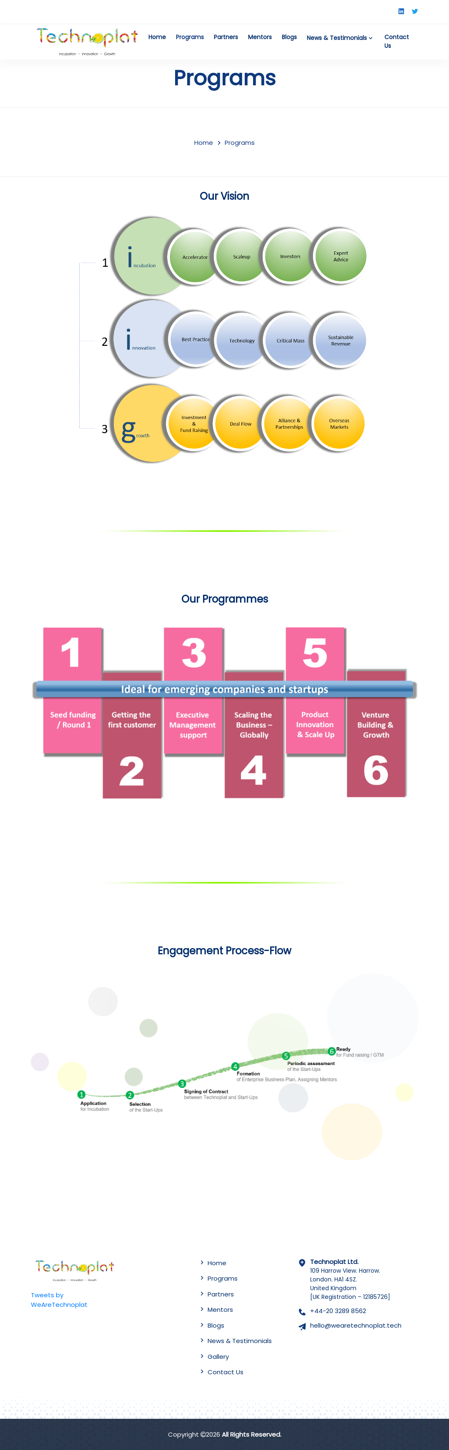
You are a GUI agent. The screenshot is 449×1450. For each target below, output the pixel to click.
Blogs (289, 37)
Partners (226, 37)
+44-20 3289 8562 (338, 1310)
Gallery (218, 1356)
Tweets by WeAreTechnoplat (59, 1300)
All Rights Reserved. (251, 1434)
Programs (190, 37)
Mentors (260, 37)
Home (157, 37)
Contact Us (396, 41)
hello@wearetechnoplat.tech (355, 1325)
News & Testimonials (340, 38)
